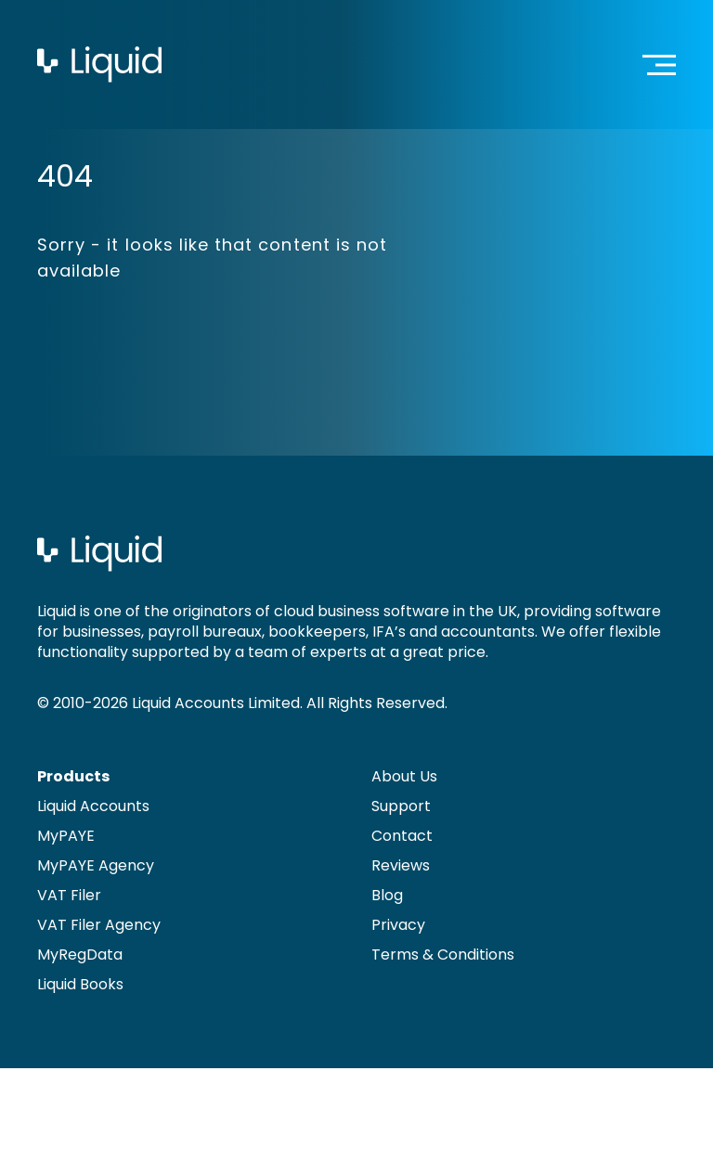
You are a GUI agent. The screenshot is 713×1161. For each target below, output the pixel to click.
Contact (402, 835)
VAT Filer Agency (99, 924)
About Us (404, 776)
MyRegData (80, 954)
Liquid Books (80, 984)
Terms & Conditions (442, 954)
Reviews (400, 865)
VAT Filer (69, 895)
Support (401, 806)
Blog (387, 895)
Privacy (398, 924)
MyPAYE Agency (95, 865)
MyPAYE (66, 835)
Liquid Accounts (93, 806)
